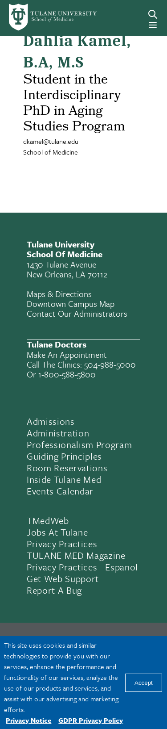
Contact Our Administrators (77, 313)
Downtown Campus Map (70, 303)
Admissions (51, 421)
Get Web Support (63, 578)
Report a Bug (54, 590)
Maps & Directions (59, 294)
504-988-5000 (110, 364)
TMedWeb (48, 520)
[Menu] (152, 25)
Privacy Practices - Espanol (82, 567)
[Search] (152, 14)
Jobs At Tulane (57, 532)
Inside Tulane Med (64, 479)
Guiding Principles (64, 456)
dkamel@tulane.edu (50, 141)
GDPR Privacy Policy (90, 720)
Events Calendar (60, 491)
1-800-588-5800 (67, 374)
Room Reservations (67, 467)
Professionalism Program (79, 444)
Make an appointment (67, 354)
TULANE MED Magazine (76, 555)
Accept (143, 682)
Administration (58, 433)
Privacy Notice (28, 720)
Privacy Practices (62, 543)
